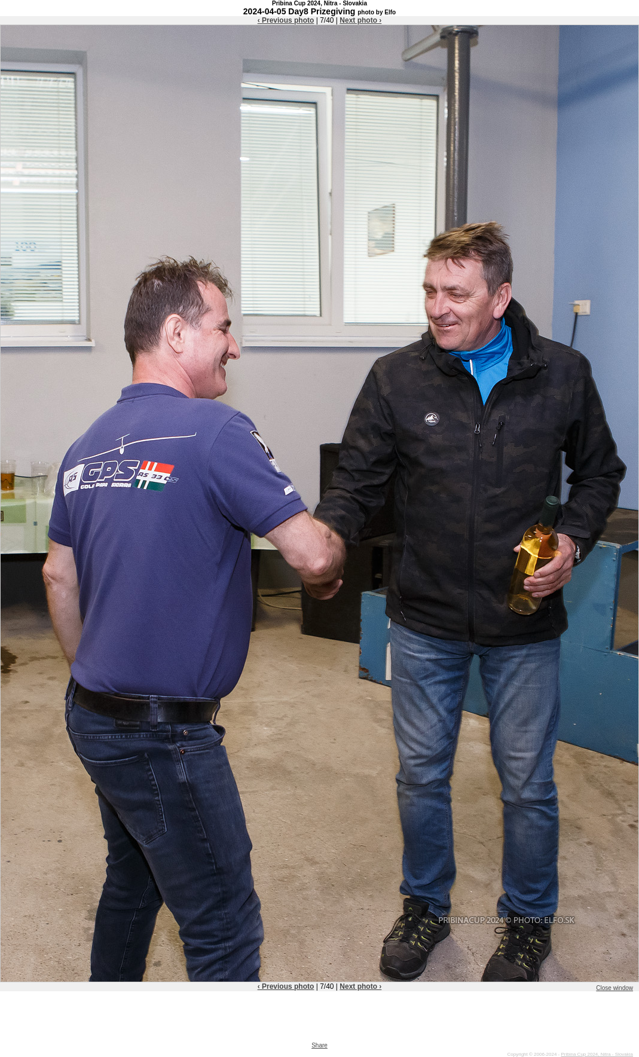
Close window (614, 988)
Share (319, 1045)
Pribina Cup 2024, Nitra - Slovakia (597, 1054)
